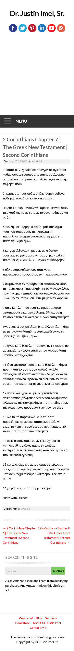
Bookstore (22, 623)
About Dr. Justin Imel (47, 623)
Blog (39, 618)
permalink (24, 508)
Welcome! (26, 618)
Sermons (51, 618)
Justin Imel (36, 161)
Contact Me (38, 627)
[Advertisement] (37, 76)
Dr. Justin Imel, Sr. (37, 13)
